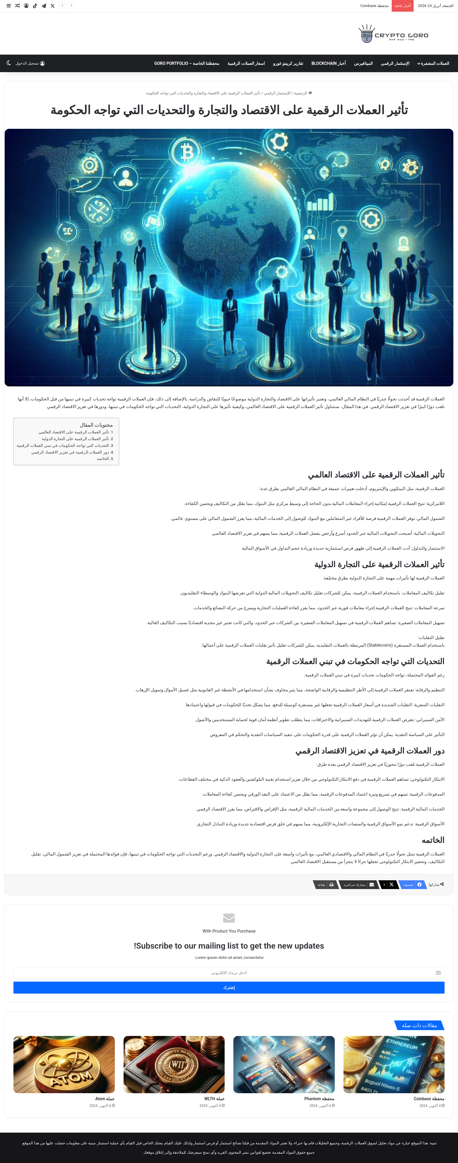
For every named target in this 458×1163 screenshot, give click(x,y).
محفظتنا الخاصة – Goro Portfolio (186, 63)
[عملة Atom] (64, 1064)
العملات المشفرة (435, 63)
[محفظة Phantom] (284, 1064)
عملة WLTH (214, 1098)
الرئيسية (303, 93)
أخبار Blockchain (328, 63)
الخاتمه (103, 458)
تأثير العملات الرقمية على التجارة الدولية (75, 438)
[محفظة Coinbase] (394, 1064)
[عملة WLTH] (174, 1064)
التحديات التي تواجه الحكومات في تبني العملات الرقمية (63, 445)
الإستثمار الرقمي (395, 63)
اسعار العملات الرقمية (246, 63)
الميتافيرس (363, 63)
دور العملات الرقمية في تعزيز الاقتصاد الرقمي (70, 452)
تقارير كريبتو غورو (288, 63)
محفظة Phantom (319, 1098)
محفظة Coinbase (374, 6)
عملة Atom (104, 1098)
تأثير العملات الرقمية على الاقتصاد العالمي (74, 432)
